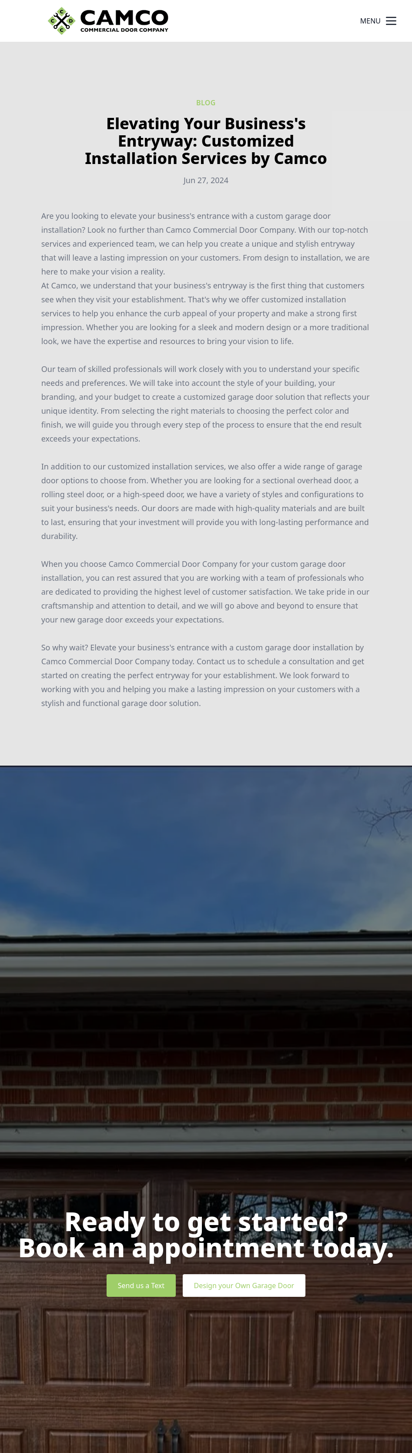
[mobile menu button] (391, 20)
